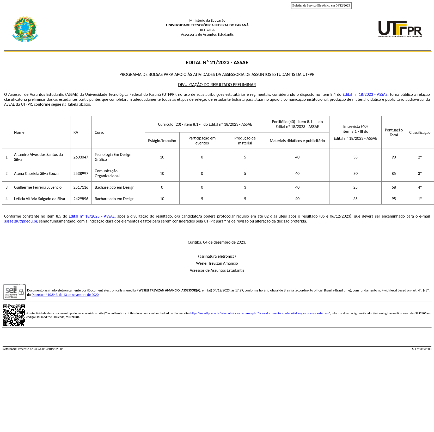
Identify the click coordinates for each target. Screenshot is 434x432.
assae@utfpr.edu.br (20, 221)
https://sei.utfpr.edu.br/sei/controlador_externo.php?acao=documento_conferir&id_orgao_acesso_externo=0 (260, 313)
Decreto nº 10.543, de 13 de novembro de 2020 (65, 295)
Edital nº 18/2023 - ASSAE (365, 94)
